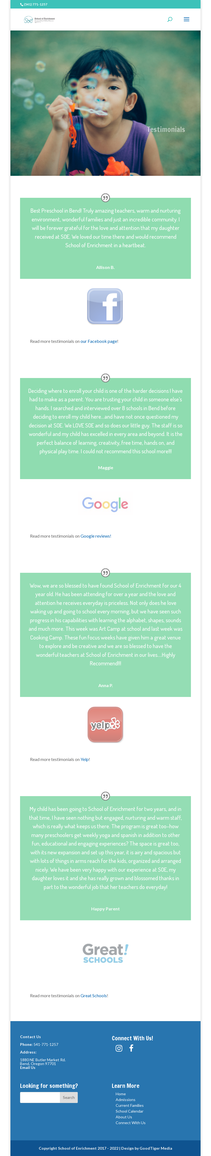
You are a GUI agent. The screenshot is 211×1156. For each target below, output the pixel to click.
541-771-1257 (46, 1044)
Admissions (125, 1099)
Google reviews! (95, 535)
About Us (124, 1117)
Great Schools (93, 995)
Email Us (27, 1067)
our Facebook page (98, 341)
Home (121, 1093)
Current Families (130, 1105)
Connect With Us (131, 1122)
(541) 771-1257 (35, 4)
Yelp (84, 759)
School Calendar (129, 1111)
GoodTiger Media (156, 1148)
